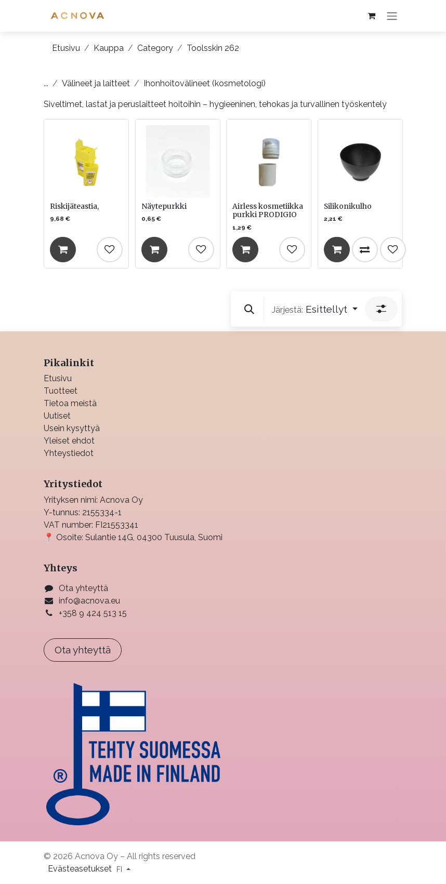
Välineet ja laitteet (96, 83)
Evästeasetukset (81, 869)
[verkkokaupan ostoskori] (371, 15)
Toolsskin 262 (213, 48)
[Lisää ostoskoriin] (63, 249)
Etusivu (66, 48)
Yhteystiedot (69, 453)
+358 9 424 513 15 (93, 613)
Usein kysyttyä (72, 428)
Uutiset (57, 416)
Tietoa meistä (70, 403)
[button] (249, 309)
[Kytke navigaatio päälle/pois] (392, 15)
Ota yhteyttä (83, 588)
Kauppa (109, 48)
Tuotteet (60, 391)
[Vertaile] (364, 249)
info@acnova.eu (89, 601)
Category (155, 48)
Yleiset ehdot (69, 441)
